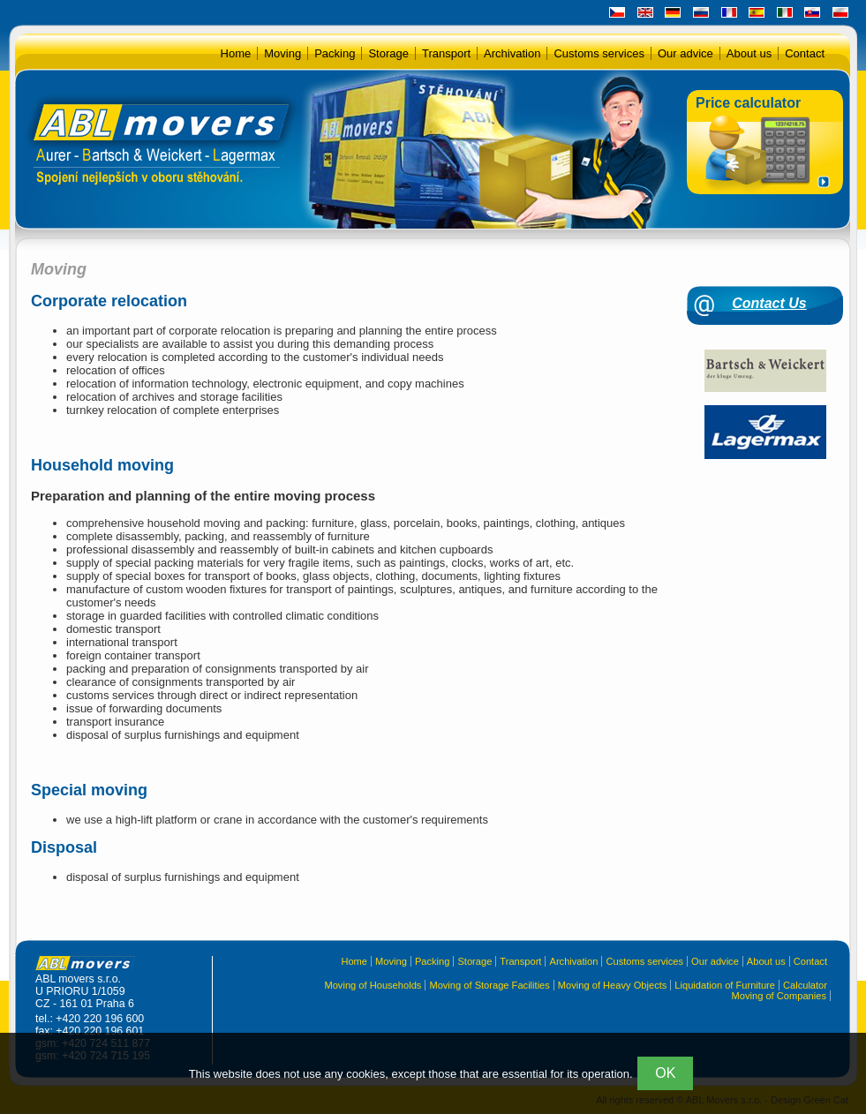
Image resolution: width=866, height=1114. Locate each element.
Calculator (805, 985)
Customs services (598, 53)
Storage (388, 53)
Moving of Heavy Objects (612, 985)
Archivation (512, 53)
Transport (446, 53)
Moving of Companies (779, 995)
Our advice (685, 53)
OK (665, 1072)
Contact (805, 53)
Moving (282, 53)
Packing (334, 53)
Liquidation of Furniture (724, 985)
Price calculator (748, 102)
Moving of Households (372, 985)
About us (749, 53)
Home (236, 53)
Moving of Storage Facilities (489, 985)
